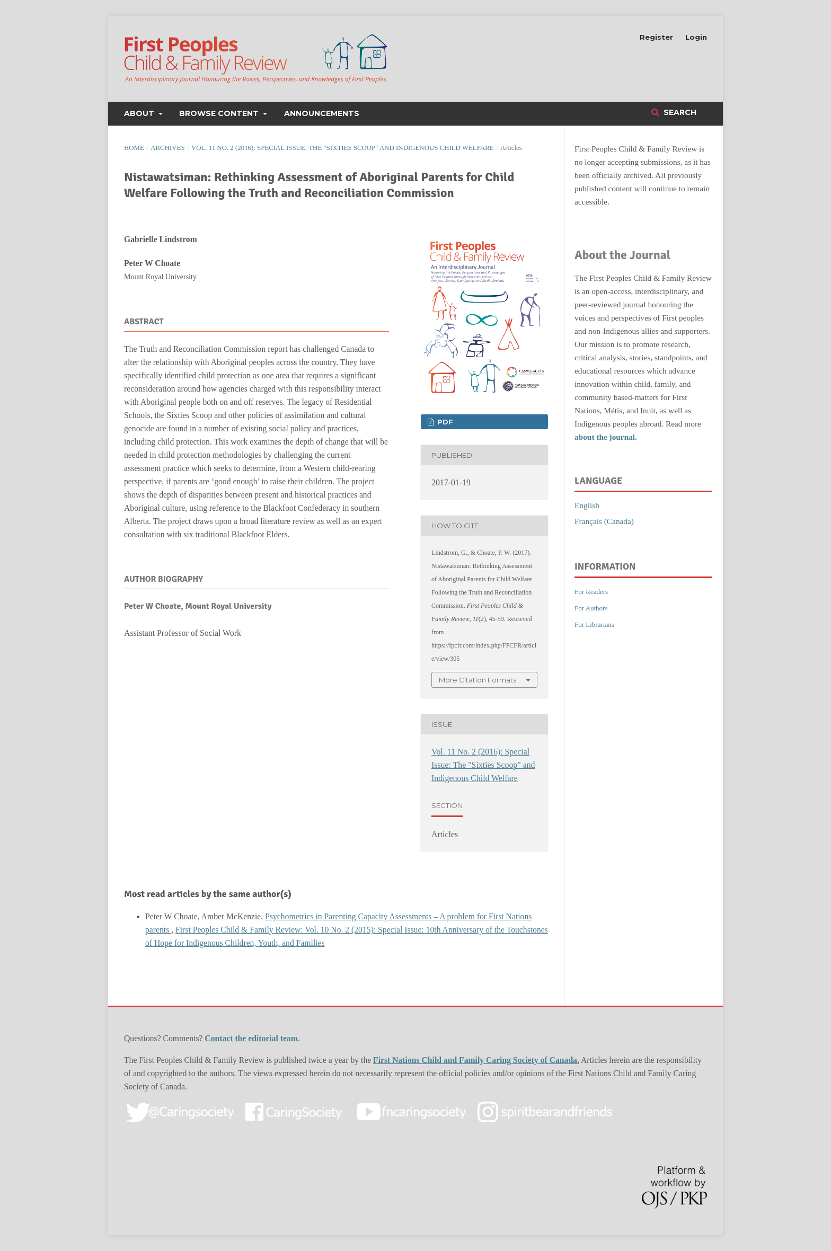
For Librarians (594, 624)
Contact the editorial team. (252, 1038)
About (140, 113)
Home (134, 148)
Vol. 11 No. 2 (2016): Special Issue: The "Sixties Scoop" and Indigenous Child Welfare (342, 148)
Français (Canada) (604, 521)
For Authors (590, 608)
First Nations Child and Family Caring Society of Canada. (476, 1059)
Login (696, 37)
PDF (444, 422)
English (586, 505)
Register (656, 37)
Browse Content (220, 113)
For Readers (591, 592)
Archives (167, 148)
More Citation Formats (477, 680)
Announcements (321, 113)
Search (678, 112)
